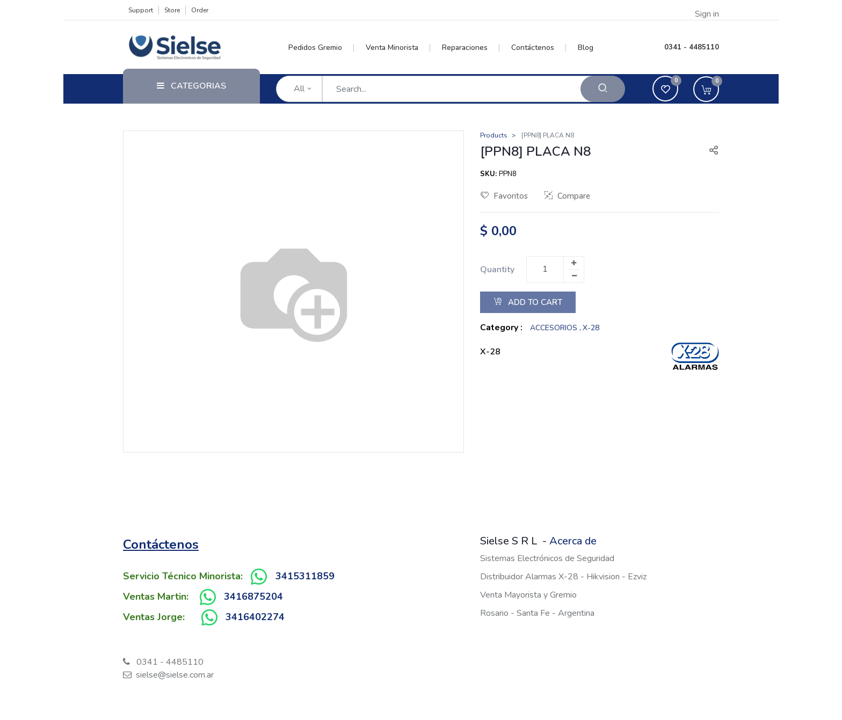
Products (493, 135)
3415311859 (305, 576)
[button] (709, 151)
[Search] (602, 89)
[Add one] (573, 263)
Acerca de (573, 541)
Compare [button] (567, 196)
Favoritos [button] (504, 196)
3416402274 (255, 616)
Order (199, 10)
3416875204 (253, 596)
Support (140, 10)
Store (172, 10)
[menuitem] (321, 48)
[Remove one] (574, 276)
